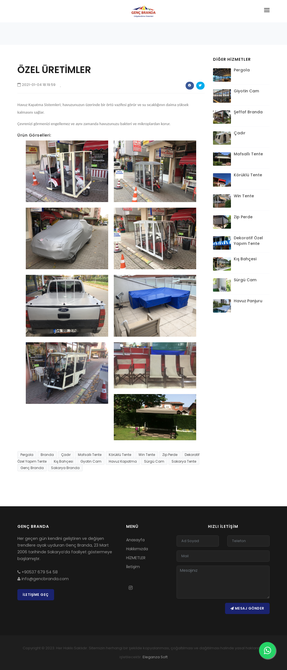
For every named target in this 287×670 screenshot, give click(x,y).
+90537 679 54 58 (37, 572)
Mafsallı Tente (89, 454)
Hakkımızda (137, 549)
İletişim (133, 567)
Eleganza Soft (155, 657)
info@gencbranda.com (43, 579)
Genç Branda (32, 467)
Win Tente (146, 454)
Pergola (26, 454)
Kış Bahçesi (63, 461)
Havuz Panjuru (248, 301)
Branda (47, 454)
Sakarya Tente (184, 461)
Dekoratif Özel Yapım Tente (248, 240)
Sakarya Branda (65, 467)
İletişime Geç (36, 594)
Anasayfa (135, 540)
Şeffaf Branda (248, 112)
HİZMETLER (135, 558)
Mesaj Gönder (247, 608)
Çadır (66, 454)
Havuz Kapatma (123, 461)
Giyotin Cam (246, 91)
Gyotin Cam (90, 461)
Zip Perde (169, 454)
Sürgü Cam (154, 461)
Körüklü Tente (120, 454)
